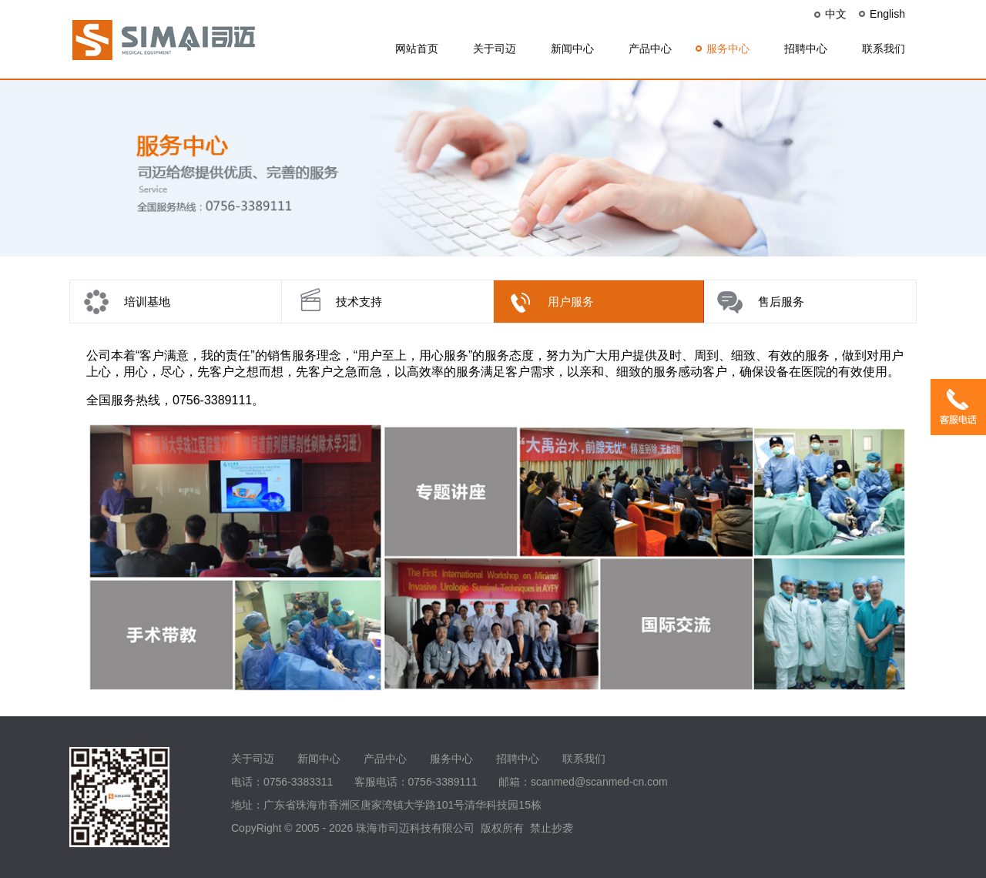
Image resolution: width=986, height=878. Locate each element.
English (887, 14)
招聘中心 (805, 48)
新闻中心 (572, 48)
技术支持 (359, 301)
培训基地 (147, 301)
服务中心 (728, 48)
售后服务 (781, 301)
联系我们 (883, 48)
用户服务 (571, 301)
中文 (836, 14)
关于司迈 (494, 48)
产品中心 (650, 48)
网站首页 (416, 48)
